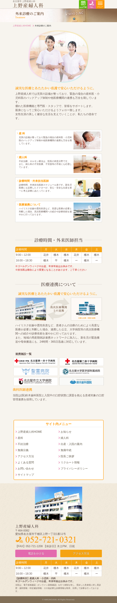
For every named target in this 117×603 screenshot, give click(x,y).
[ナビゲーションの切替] (100, 4)
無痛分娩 (23, 450)
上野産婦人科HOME (22, 26)
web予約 (83, 7)
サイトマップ (26, 474)
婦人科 (65, 437)
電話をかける (36, 553)
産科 (20, 437)
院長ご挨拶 (67, 456)
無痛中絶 (66, 450)
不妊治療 (23, 444)
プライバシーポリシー (74, 468)
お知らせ (66, 431)
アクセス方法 (26, 456)
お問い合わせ (26, 468)
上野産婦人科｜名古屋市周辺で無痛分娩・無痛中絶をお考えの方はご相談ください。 (28, 5)
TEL (91, 7)
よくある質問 (26, 462)
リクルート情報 (70, 462)
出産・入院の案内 (71, 444)
